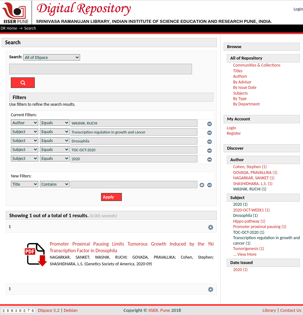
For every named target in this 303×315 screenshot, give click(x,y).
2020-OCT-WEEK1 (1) (251, 210)
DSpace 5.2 (49, 310)
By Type (240, 98)
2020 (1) (240, 269)
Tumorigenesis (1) (248, 248)
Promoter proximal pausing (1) (259, 226)
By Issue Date (244, 87)
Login (298, 9)
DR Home (9, 28)
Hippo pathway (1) (249, 221)
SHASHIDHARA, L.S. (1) (252, 183)
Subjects (240, 93)
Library (269, 310)
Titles (237, 71)
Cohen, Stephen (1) (250, 166)
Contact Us (290, 310)
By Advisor (242, 82)
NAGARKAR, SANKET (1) (254, 178)
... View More (244, 254)
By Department (246, 104)
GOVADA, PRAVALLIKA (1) (255, 172)
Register (234, 133)
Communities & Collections (256, 65)
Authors (240, 76)
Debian (71, 310)
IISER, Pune (159, 310)
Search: (15, 57)
